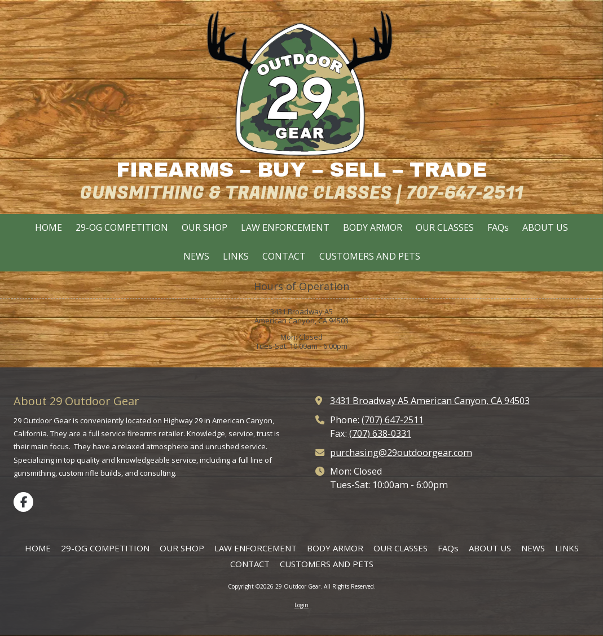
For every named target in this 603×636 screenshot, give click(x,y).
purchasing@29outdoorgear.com (401, 452)
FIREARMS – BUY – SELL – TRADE (301, 170)
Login (301, 605)
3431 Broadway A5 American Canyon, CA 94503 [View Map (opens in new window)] (430, 400)
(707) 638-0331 (380, 433)
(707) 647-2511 (393, 420)
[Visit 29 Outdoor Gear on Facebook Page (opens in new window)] (23, 502)
